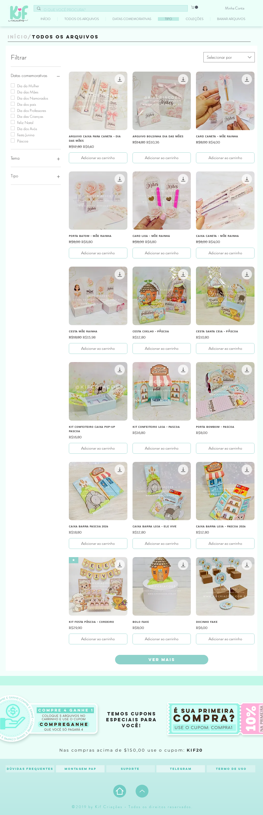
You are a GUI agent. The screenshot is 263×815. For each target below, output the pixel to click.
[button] (195, 7)
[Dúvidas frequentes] (30, 768)
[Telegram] (180, 768)
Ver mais (161, 659)
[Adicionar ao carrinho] (98, 157)
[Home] (119, 791)
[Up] (142, 791)
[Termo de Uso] (231, 768)
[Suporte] (130, 768)
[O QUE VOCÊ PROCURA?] (110, 10)
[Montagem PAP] (80, 768)
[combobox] (229, 57)
